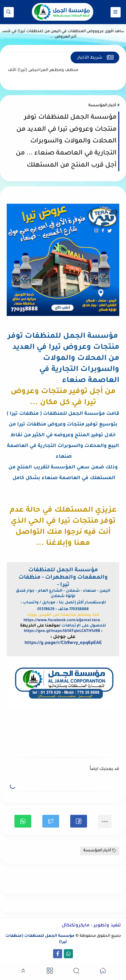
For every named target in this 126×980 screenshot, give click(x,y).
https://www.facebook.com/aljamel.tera (62, 620)
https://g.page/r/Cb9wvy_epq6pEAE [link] (63, 643)
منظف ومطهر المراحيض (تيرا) (38, 70)
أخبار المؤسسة (102, 106)
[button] (78, 821)
